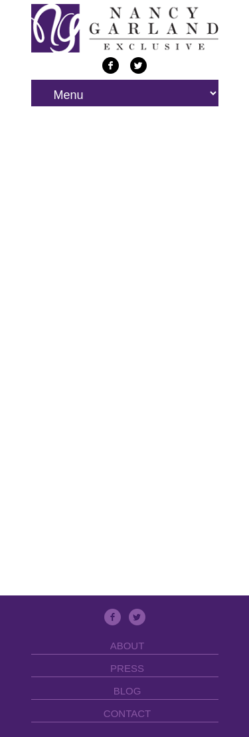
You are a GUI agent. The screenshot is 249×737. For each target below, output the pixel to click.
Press (127, 668)
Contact (127, 713)
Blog (127, 690)
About (127, 645)
